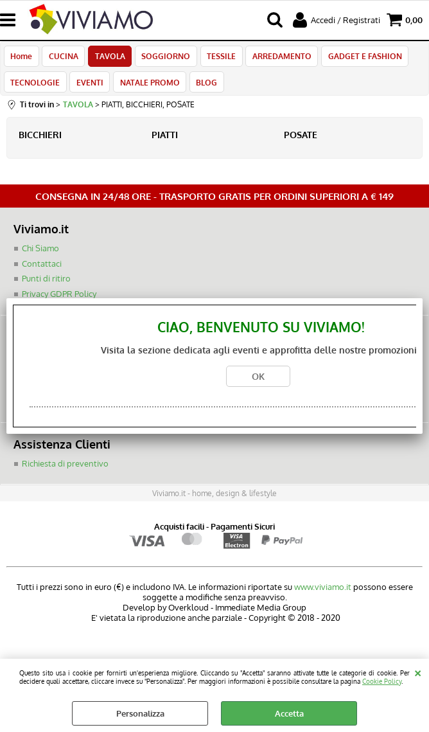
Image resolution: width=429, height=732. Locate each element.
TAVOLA (107, 58)
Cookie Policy (381, 681)
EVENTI (88, 87)
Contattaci (42, 270)
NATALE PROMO (147, 87)
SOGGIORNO (162, 58)
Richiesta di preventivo (65, 470)
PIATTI (165, 142)
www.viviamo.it (322, 594)
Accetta (289, 713)
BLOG (203, 87)
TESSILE (216, 58)
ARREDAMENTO (276, 58)
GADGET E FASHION (358, 58)
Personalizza (140, 713)
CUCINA (62, 58)
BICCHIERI (40, 142)
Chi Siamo (40, 256)
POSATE (300, 142)
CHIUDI (418, 671)
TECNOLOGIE (35, 87)
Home (21, 58)
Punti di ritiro (46, 286)
